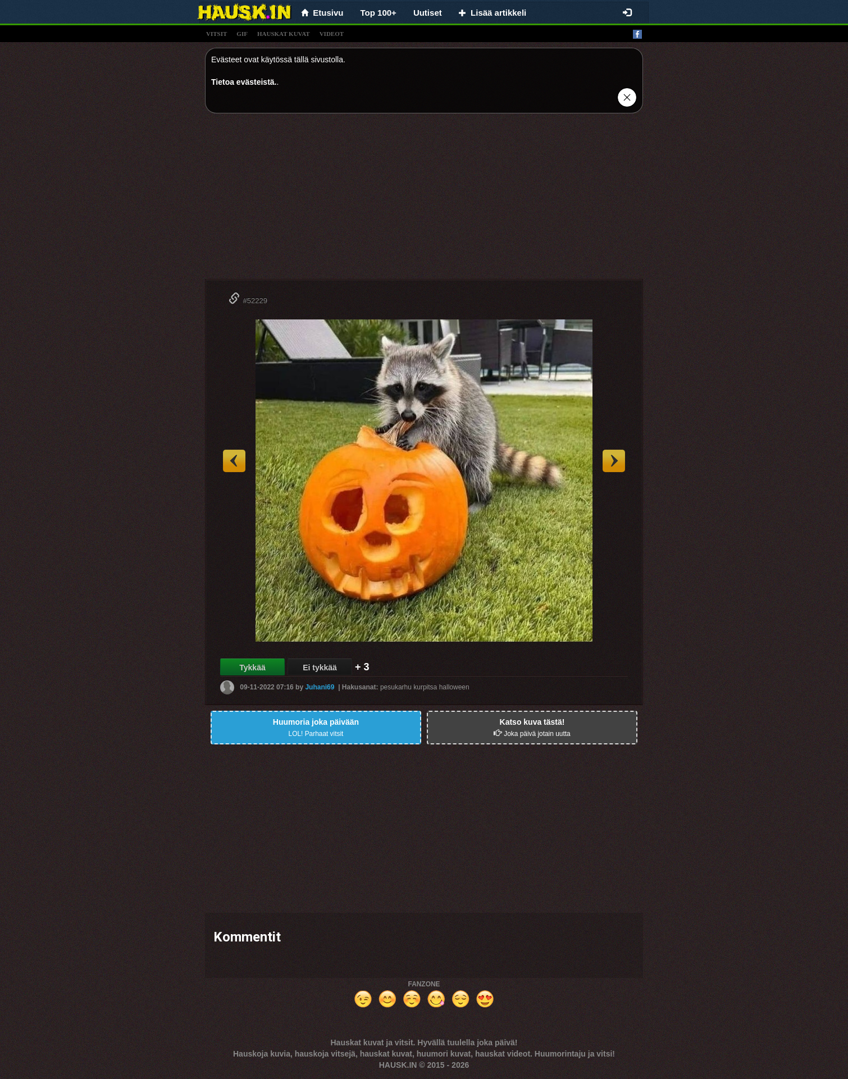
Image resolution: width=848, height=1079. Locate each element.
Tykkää (252, 667)
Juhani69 (319, 687)
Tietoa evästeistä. (243, 81)
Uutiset (427, 12)
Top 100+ (378, 12)
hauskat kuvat (283, 33)
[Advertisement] (424, 200)
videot (332, 33)
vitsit (216, 33)
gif (242, 33)
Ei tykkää (320, 667)
